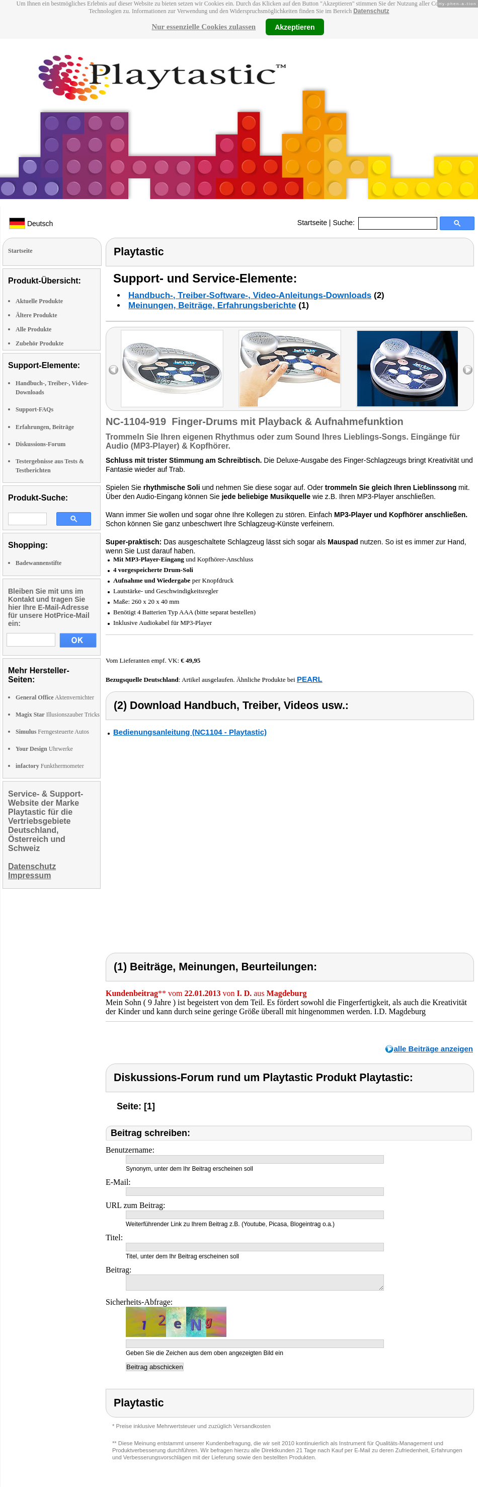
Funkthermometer (50, 765)
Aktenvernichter (55, 697)
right (467, 370)
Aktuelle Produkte (39, 301)
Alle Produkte (33, 329)
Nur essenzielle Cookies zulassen (203, 27)
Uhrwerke (44, 748)
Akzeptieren (294, 27)
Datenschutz (371, 11)
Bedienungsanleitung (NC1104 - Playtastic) (190, 732)
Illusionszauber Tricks (58, 714)
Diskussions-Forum (40, 444)
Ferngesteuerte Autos (52, 731)
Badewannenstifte (38, 563)
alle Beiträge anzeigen (433, 1048)
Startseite (312, 223)
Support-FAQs (34, 409)
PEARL (310, 679)
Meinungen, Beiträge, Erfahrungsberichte (212, 305)
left (113, 370)
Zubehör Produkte (39, 343)
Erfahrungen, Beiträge (45, 427)
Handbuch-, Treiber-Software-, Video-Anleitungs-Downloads (249, 295)
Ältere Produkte (36, 315)
